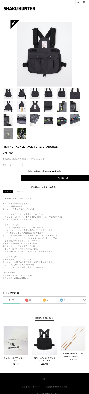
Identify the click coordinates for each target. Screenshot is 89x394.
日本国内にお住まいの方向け (44, 187)
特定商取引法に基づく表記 (56, 387)
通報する (20, 192)
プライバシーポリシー (31, 387)
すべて (11, 300)
